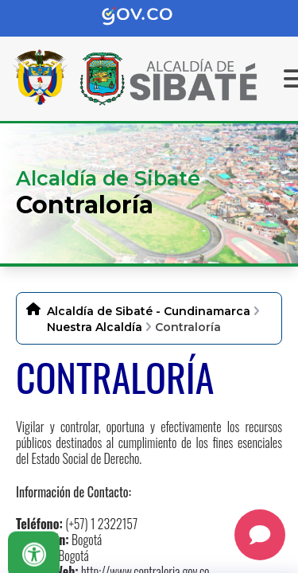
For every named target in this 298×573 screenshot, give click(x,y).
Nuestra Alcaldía (94, 327)
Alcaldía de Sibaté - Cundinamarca (148, 311)
